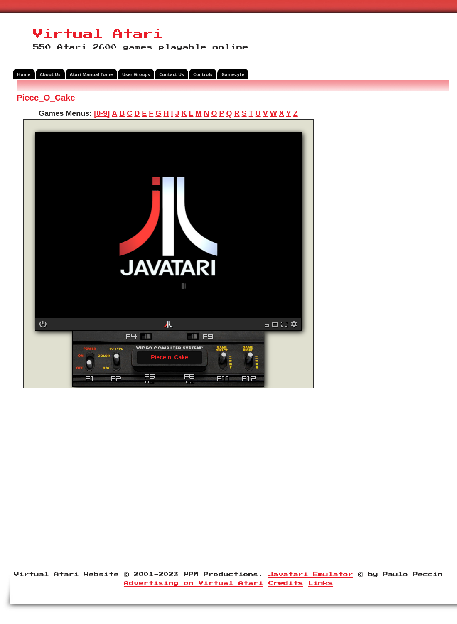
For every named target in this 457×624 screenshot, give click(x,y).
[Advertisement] (384, 217)
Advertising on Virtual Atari (193, 583)
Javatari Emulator (310, 574)
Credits (285, 583)
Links (320, 583)
